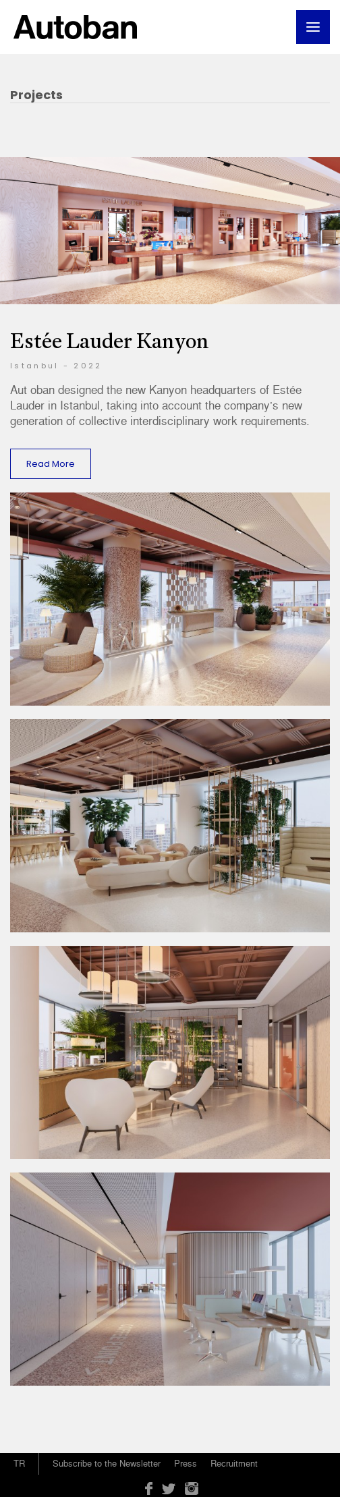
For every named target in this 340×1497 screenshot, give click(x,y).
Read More (50, 463)
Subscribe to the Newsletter (107, 1464)
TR (19, 1464)
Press (185, 1464)
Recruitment (234, 1464)
